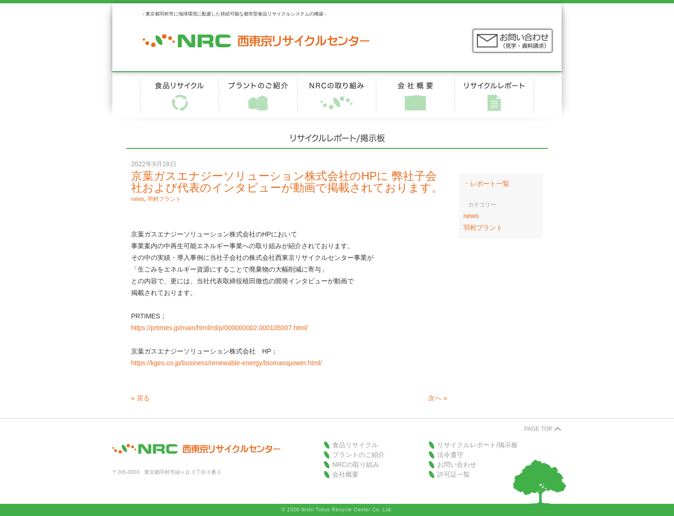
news (137, 199)
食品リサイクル (355, 445)
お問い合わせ (456, 464)
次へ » (437, 398)
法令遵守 (450, 454)
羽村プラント (164, 199)
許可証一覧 (453, 474)
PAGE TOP (538, 429)
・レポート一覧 (486, 183)
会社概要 (345, 474)
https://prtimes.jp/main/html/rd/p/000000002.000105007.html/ (219, 328)
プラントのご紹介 (358, 454)
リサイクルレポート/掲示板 (477, 445)
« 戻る (140, 398)
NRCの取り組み (355, 464)
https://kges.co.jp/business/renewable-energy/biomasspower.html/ (226, 363)
